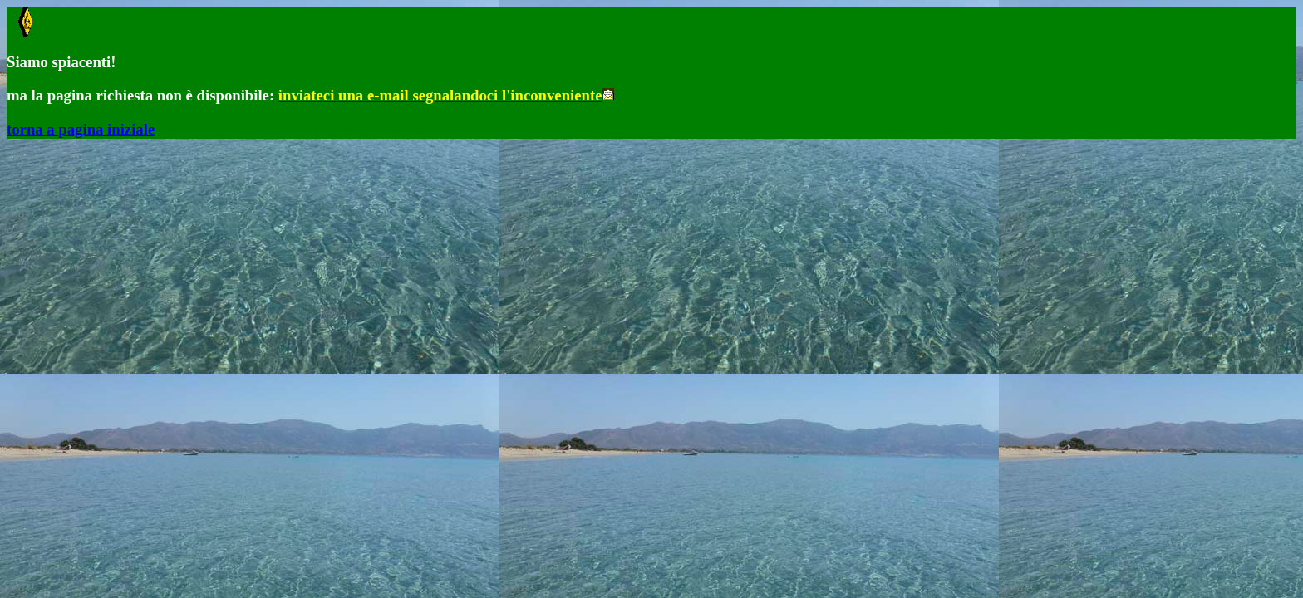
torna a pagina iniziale (81, 129)
